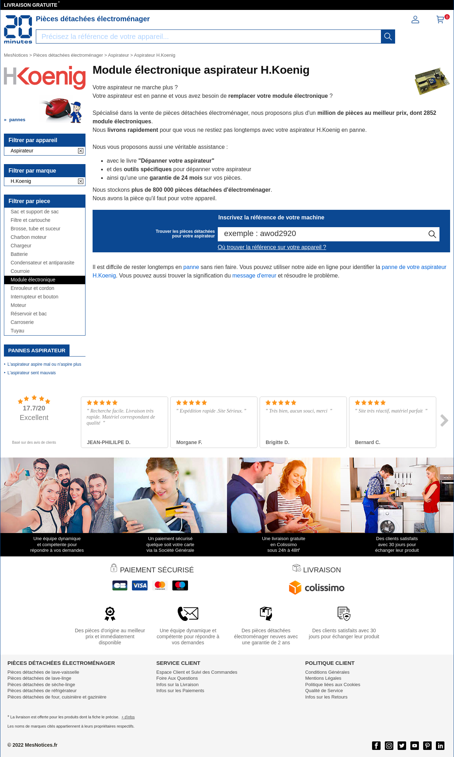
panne (191, 267)
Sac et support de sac (35, 211)
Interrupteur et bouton (35, 296)
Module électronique (33, 279)
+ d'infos (128, 717)
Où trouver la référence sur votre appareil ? (272, 247)
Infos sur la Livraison (177, 684)
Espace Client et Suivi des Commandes (196, 672)
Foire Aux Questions (177, 678)
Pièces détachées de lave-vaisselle (43, 672)
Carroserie (22, 322)
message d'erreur (254, 276)
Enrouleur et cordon (32, 288)
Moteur (18, 305)
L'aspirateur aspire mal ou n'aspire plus (44, 364)
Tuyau (17, 330)
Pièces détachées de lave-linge (39, 678)
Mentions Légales (323, 678)
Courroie (20, 271)
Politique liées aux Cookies (332, 684)
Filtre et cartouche (30, 220)
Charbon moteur (28, 237)
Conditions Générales (327, 672)
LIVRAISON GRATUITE (30, 5)
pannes (17, 119)
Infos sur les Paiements (180, 690)
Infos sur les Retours (326, 697)
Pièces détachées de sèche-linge (41, 684)
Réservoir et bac (29, 313)
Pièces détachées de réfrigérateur (42, 690)
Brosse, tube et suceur (35, 228)
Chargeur (21, 245)
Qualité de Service (324, 690)
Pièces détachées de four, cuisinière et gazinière (56, 697)
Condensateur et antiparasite (42, 262)
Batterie (19, 254)
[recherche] (388, 36)
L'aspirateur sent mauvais (31, 372)
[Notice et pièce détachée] (18, 29)
